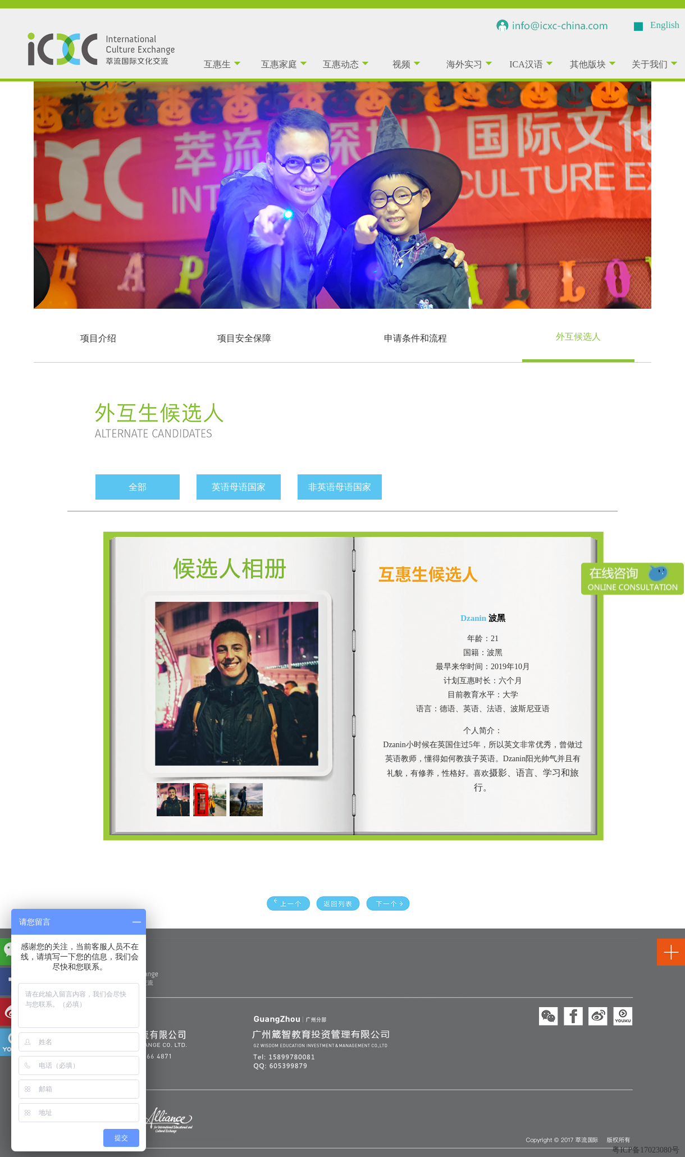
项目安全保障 (244, 338)
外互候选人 (578, 336)
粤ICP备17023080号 (645, 1150)
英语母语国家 (239, 487)
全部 (138, 487)
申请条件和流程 (415, 338)
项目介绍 (98, 338)
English (664, 25)
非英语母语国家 (339, 487)
